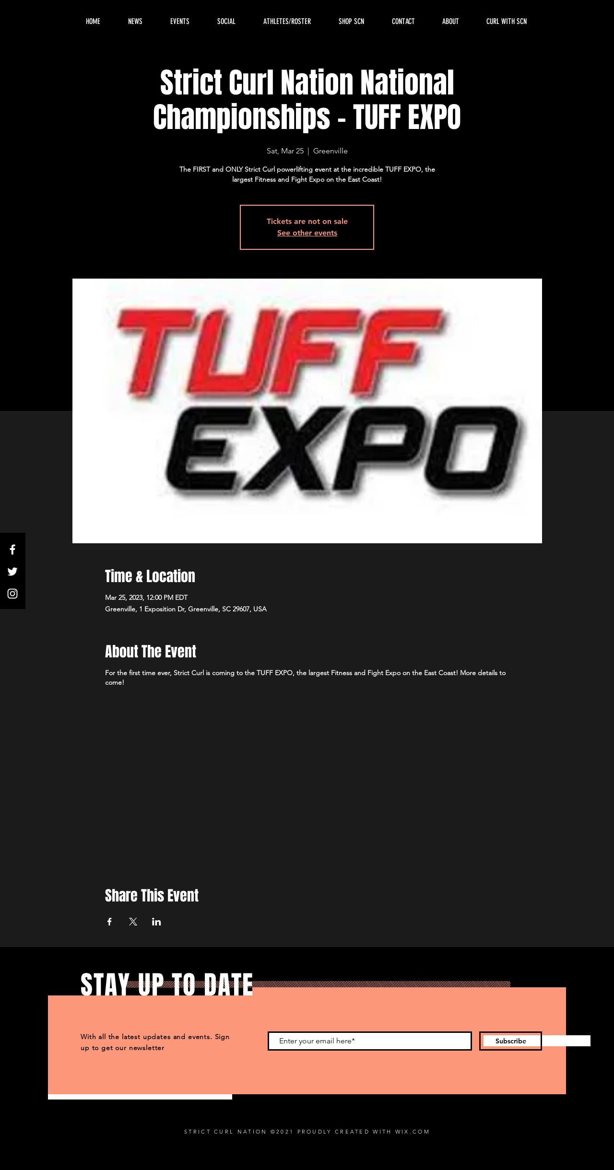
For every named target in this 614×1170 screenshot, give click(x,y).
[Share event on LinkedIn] (156, 921)
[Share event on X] (133, 921)
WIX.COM (412, 1131)
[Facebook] (12, 549)
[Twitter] (12, 571)
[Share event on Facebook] (109, 921)
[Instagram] (12, 593)
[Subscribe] (510, 1041)
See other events (307, 232)
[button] (450, 22)
